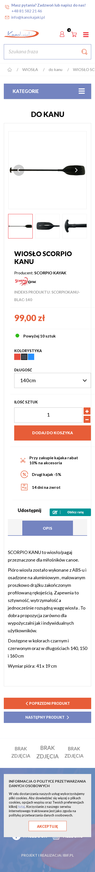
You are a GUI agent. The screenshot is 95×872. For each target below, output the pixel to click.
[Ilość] (48, 415)
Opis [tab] (47, 528)
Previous (18, 170)
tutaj (21, 807)
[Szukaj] (47, 51)
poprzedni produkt (47, 703)
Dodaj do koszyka (52, 432)
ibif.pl (68, 851)
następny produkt (47, 717)
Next (76, 170)
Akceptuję (47, 826)
